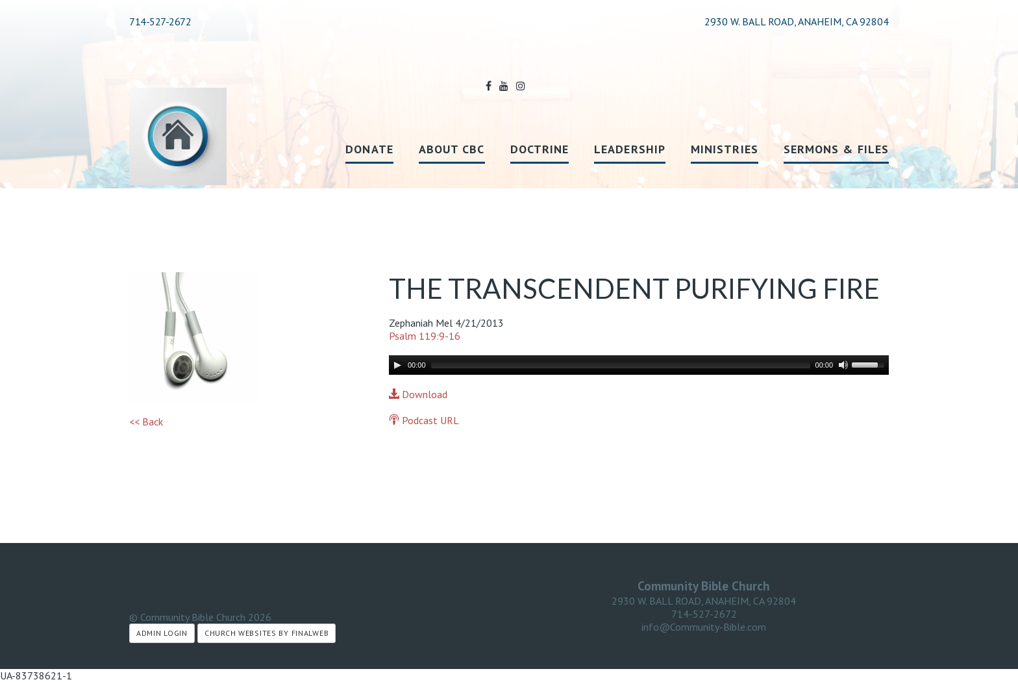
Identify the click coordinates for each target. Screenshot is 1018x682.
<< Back (146, 421)
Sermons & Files (836, 149)
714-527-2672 (160, 21)
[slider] (620, 365)
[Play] (397, 365)
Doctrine (539, 149)
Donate (369, 149)
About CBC (452, 149)
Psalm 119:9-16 (424, 335)
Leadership (629, 149)
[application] (639, 365)
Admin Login (162, 633)
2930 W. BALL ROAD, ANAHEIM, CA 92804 (704, 600)
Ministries (724, 149)
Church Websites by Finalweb (267, 633)
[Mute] (843, 365)
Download (418, 394)
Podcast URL (424, 420)
